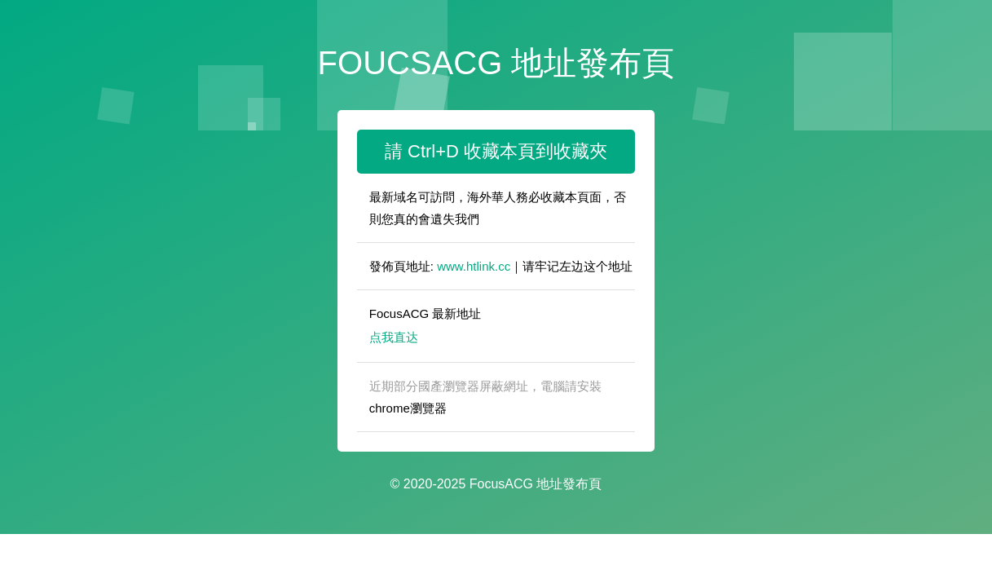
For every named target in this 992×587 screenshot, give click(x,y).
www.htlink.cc (473, 266)
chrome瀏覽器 (408, 408)
